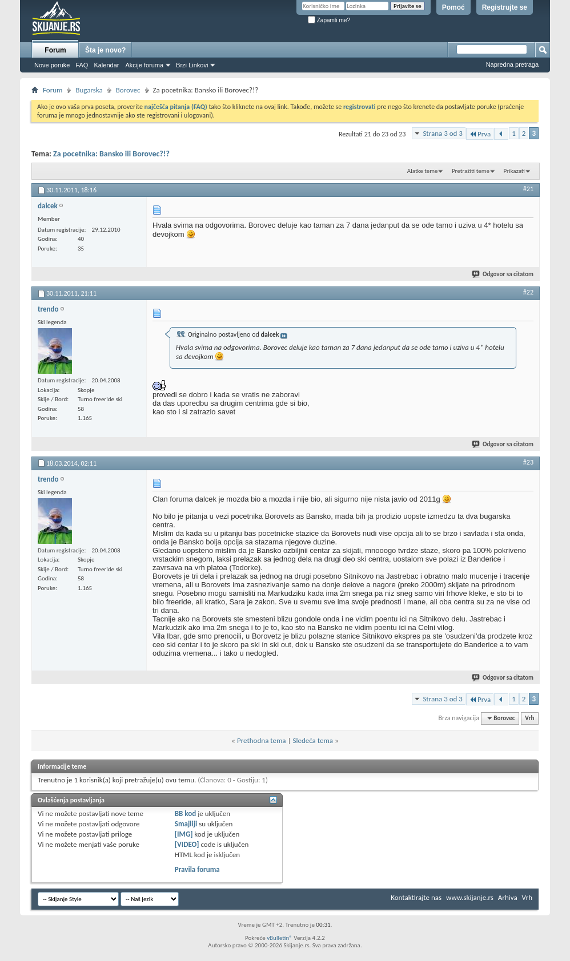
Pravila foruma (197, 869)
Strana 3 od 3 (443, 133)
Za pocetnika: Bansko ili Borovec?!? (111, 154)
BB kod (185, 813)
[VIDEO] (187, 844)
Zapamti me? (329, 20)
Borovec (128, 90)
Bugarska (88, 90)
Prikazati (514, 171)
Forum (55, 50)
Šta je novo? (105, 50)
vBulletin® (279, 938)
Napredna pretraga (512, 64)
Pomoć (453, 7)
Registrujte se (504, 7)
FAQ (81, 65)
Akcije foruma (144, 65)
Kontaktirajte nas (416, 897)
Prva (480, 134)
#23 (528, 462)
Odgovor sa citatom (503, 274)
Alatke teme (422, 171)
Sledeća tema (312, 740)
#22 (528, 292)
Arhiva (507, 897)
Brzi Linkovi (192, 65)
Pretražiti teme (470, 171)
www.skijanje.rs (469, 897)
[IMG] (184, 834)
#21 (528, 189)
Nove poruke (52, 65)
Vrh (529, 718)
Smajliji (186, 823)
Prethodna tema (261, 740)
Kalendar (106, 65)
